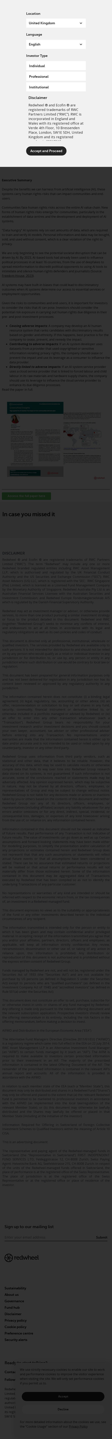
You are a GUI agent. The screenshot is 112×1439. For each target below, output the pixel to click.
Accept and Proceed (46, 151)
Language (34, 34)
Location (33, 14)
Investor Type (37, 56)
